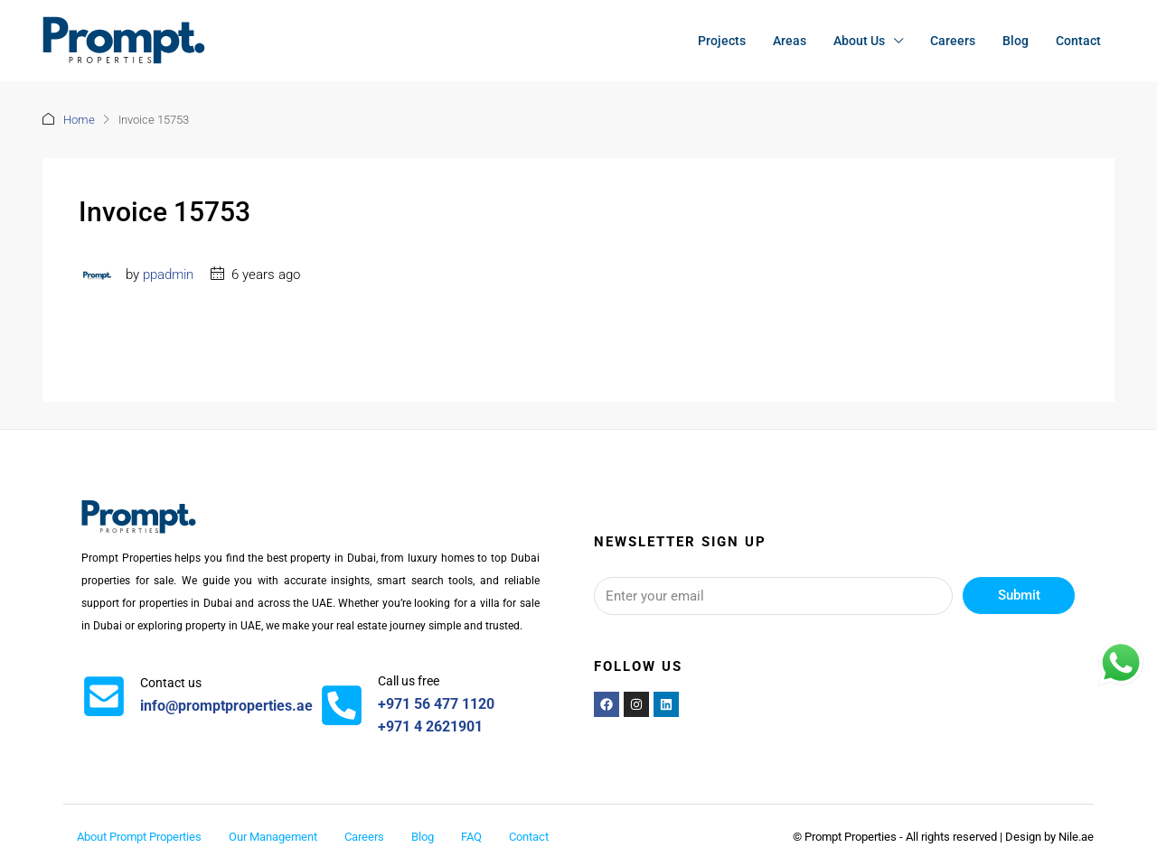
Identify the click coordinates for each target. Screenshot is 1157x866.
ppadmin (168, 274)
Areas (789, 40)
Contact (1078, 40)
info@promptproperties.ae (226, 705)
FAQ (471, 836)
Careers (952, 40)
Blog (1015, 40)
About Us (859, 40)
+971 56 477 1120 (436, 703)
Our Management (273, 836)
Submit (1019, 595)
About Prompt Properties (139, 836)
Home (79, 119)
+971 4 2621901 (430, 726)
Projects (722, 40)
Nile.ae (1076, 836)
